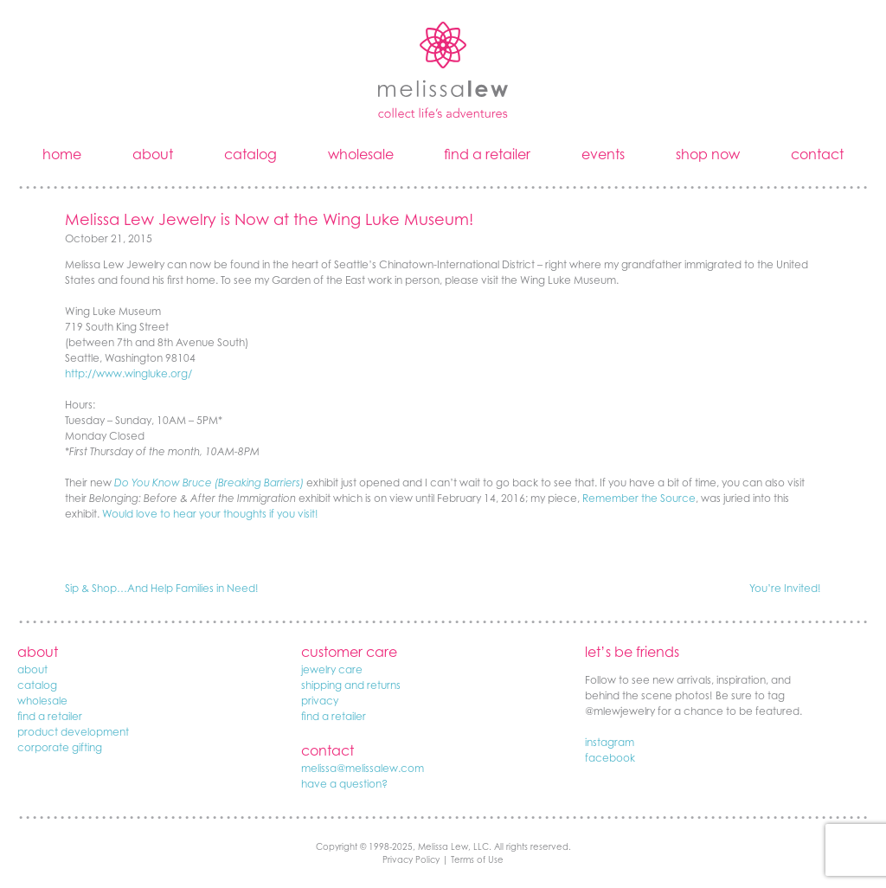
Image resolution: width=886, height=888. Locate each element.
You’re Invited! (785, 588)
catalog (250, 154)
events (603, 154)
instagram (609, 742)
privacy (319, 700)
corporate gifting (59, 747)
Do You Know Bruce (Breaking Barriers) (209, 482)
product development (73, 731)
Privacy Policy (411, 859)
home (61, 154)
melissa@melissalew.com (362, 768)
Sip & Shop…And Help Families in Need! (162, 588)
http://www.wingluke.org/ (128, 373)
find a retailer (487, 154)
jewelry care (332, 669)
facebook (610, 757)
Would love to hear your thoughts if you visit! (210, 513)
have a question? (344, 783)
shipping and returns (351, 685)
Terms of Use (477, 859)
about (152, 154)
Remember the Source (639, 498)
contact (817, 154)
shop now (708, 154)
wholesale (361, 154)
